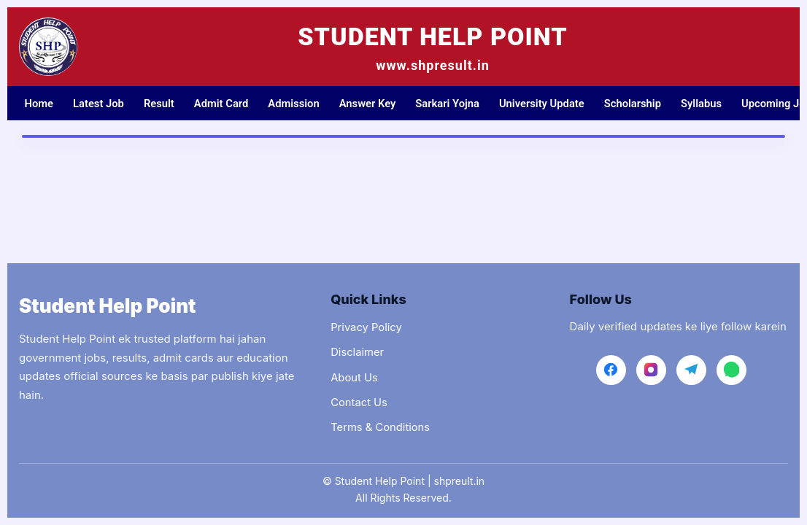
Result (162, 103)
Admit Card (226, 103)
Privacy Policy (367, 325)
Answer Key (375, 103)
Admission (300, 103)
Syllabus (717, 103)
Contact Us (359, 401)
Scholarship (646, 103)
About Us (355, 377)
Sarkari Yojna (457, 103)
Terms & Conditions (381, 427)
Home (39, 103)
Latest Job (100, 103)
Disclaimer (358, 351)
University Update (553, 103)
